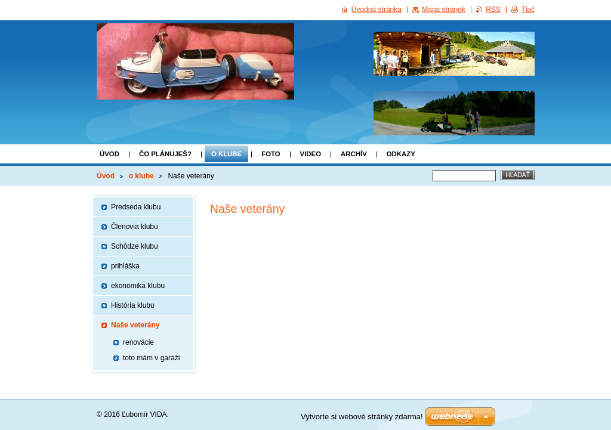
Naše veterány (135, 325)
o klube (226, 153)
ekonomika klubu (138, 285)
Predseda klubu (136, 207)
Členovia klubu (134, 226)
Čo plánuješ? (165, 153)
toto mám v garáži (151, 358)
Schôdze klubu (134, 246)
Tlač (528, 9)
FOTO (270, 153)
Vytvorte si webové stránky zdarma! (362, 416)
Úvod (109, 153)
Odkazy (401, 153)
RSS (493, 9)
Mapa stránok (443, 9)
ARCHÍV (354, 153)
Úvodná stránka (376, 9)
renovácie (138, 342)
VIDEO (310, 153)
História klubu (133, 305)
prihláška (125, 266)
